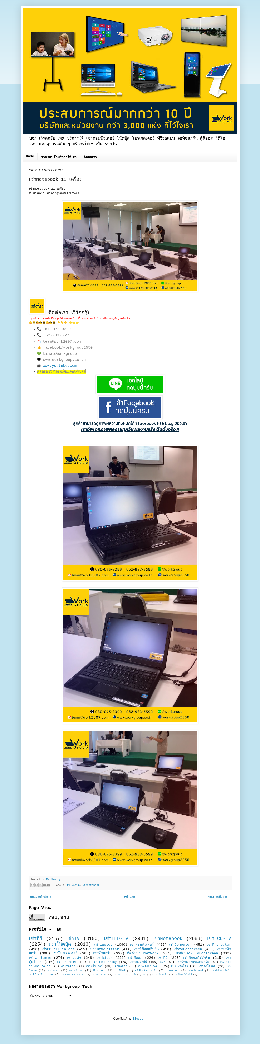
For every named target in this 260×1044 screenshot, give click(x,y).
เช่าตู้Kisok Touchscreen (196, 953)
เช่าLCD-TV (219, 938)
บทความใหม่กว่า (40, 897)
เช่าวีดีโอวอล (207, 966)
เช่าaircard (195, 970)
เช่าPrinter (67, 962)
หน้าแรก (129, 897)
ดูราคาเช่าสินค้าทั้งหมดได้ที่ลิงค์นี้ (61, 372)
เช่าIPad (119, 970)
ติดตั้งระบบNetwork (143, 953)
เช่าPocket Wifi (146, 970)
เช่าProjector (219, 945)
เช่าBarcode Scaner (73, 974)
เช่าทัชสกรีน (102, 953)
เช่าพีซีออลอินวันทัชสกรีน (192, 962)
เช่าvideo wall (149, 966)
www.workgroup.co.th (64, 360)
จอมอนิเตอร (76, 970)
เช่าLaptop (103, 945)
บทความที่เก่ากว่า (219, 897)
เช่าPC (162, 958)
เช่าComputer (180, 945)
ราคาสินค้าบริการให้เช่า (59, 157)
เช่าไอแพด (53, 970)
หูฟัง (162, 962)
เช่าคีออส (135, 958)
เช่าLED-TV (116, 938)
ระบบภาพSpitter (104, 949)
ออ (144, 974)
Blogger (139, 1018)
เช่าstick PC (99, 974)
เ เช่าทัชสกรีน (159, 974)
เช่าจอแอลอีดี (138, 962)
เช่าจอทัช (74, 958)
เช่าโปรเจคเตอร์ (65, 953)
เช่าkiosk (105, 958)
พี (135, 974)
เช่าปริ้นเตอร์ (94, 966)
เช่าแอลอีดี (120, 966)
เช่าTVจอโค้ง (179, 966)
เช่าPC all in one (57, 949)
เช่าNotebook (91, 885)
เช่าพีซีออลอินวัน (146, 949)
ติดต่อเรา (90, 157)
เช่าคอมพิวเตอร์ (142, 945)
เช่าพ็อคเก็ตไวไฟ (183, 974)
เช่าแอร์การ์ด (120, 974)
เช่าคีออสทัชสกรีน (196, 958)
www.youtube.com (60, 366)
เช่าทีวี (35, 938)
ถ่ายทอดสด (68, 966)
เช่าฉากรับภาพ (40, 958)
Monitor (98, 970)
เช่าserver (172, 970)
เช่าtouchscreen (187, 949)
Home (30, 156)
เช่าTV (73, 938)
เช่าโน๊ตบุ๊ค (73, 885)
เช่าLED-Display (105, 962)
